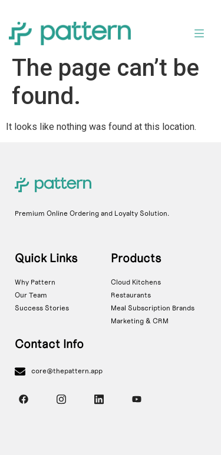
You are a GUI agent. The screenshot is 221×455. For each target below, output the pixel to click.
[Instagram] (61, 399)
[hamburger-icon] (199, 35)
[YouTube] (137, 399)
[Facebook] (23, 399)
